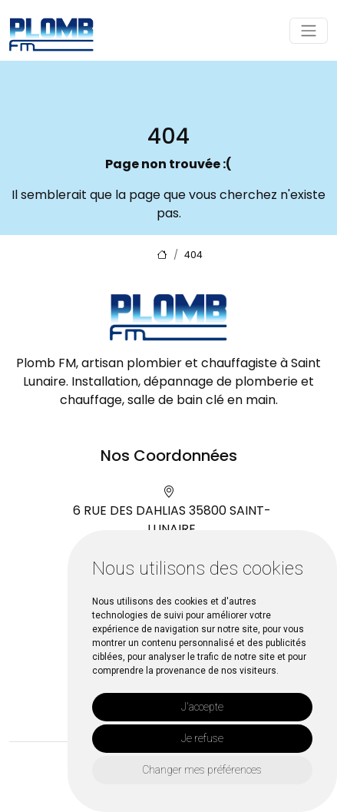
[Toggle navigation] (308, 31)
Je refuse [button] (202, 738)
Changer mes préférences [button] (202, 770)
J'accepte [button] (202, 707)
